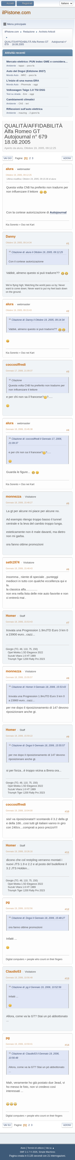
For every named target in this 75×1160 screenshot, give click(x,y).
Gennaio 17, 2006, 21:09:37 (19, 370)
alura (9, 169)
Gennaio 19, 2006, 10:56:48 (19, 977)
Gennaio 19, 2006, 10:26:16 (19, 851)
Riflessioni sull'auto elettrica (24, 108)
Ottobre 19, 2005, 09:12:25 (19, 175)
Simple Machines (47, 1152)
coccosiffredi (16, 364)
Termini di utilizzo (35, 1148)
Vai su (7, 1125)
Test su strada (13, 94)
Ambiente (11, 65)
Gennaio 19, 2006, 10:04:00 (19, 810)
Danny (11, 236)
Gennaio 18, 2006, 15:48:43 (19, 568)
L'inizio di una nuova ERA (22, 80)
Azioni (67, 158)
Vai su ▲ (50, 1148)
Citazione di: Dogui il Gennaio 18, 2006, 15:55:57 (38, 745)
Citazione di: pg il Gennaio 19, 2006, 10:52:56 (36, 987)
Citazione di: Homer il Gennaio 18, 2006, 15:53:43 (39, 687)
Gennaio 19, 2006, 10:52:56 (19, 908)
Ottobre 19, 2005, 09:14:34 (19, 242)
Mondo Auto (12, 75)
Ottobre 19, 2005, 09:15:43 (19, 310)
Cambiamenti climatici (20, 99)
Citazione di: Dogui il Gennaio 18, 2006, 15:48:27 (38, 918)
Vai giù (8, 158)
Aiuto (23, 1148)
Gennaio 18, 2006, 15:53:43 (19, 622)
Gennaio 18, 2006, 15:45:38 (19, 429)
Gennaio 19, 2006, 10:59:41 (19, 1044)
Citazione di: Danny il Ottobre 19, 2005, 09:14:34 (38, 320)
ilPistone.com (16, 12)
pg (8, 902)
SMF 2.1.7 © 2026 (28, 1152)
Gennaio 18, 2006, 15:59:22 (19, 736)
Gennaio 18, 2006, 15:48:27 (19, 502)
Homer (11, 615)
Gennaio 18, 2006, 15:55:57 (19, 677)
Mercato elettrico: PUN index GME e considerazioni (37, 61)
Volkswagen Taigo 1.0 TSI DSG (25, 89)
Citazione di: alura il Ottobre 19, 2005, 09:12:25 (37, 252)
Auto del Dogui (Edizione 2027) (26, 71)
